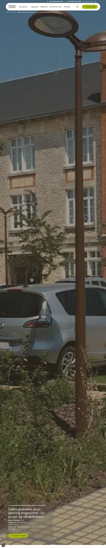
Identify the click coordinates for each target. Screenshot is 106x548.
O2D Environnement (11, 12)
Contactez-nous (88, 1)
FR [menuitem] (95, 1)
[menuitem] (95, 1)
